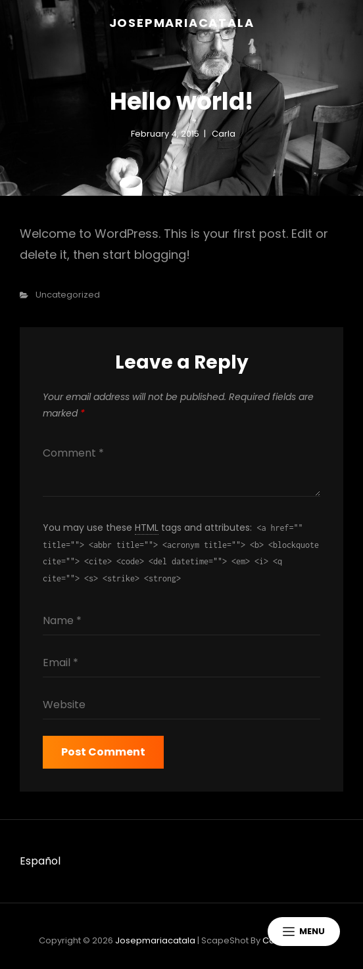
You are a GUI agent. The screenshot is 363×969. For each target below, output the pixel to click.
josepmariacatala (181, 22)
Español (40, 860)
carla (223, 133)
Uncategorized (68, 294)
